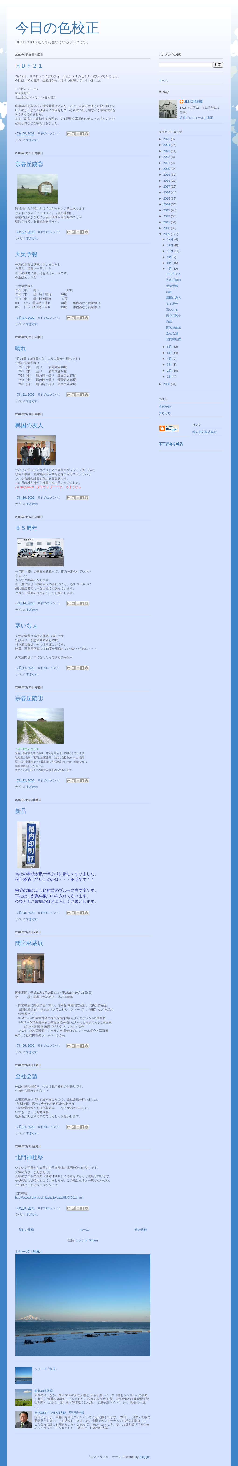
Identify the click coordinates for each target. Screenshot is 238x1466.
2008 (167, 384)
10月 (170, 251)
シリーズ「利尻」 (29, 1252)
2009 (167, 234)
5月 (170, 353)
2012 (167, 216)
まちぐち (165, 413)
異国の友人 (29, 425)
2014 (167, 204)
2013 (167, 210)
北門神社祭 (29, 1157)
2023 (167, 151)
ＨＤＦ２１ (29, 66)
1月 (170, 376)
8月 (170, 263)
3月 (170, 364)
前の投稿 (141, 1229)
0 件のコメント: (49, 133)
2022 (167, 157)
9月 (170, 257)
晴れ (23, 348)
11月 (170, 245)
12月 (170, 239)
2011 (167, 222)
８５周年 (26, 528)
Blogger (144, 1457)
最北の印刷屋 (193, 101)
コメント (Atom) (87, 1240)
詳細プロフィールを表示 (196, 117)
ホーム (84, 1229)
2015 (167, 198)
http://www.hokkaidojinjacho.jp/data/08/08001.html (48, 1197)
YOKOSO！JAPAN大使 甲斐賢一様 (59, 1412)
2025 (167, 139)
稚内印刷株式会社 (204, 432)
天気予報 (26, 254)
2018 (167, 180)
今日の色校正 (57, 28)
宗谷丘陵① (29, 698)
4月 (170, 358)
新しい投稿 (26, 1229)
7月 (170, 268)
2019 (167, 174)
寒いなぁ (26, 625)
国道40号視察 (43, 1391)
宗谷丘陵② (29, 164)
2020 (167, 168)
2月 (170, 370)
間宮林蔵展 (29, 943)
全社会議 (26, 1076)
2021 (167, 163)
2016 (167, 192)
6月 (170, 346)
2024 (167, 145)
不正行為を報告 (171, 444)
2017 (167, 186)
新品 (20, 811)
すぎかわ (32, 140)
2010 (167, 228)
